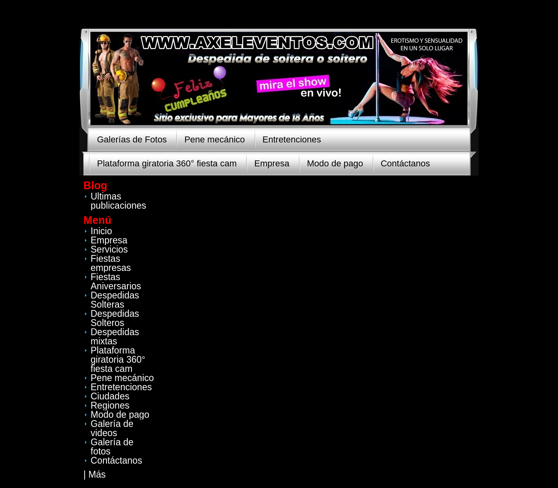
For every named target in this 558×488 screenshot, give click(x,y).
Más (96, 474)
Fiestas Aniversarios (116, 281)
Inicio (101, 231)
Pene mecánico (214, 139)
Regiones (110, 405)
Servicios (109, 249)
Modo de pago (335, 163)
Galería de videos (112, 428)
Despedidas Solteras (115, 300)
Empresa (271, 163)
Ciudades (110, 396)
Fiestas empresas (111, 263)
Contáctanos (405, 163)
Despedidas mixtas (115, 336)
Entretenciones (292, 139)
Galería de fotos (112, 446)
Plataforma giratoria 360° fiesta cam (167, 163)
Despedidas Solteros (115, 318)
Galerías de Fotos (132, 139)
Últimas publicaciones (118, 201)
